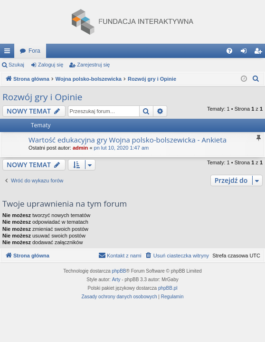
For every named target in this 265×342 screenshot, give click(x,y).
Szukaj (16, 64)
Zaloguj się (50, 64)
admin (80, 148)
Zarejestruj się (93, 64)
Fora (34, 51)
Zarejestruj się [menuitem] (260, 53)
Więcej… (9, 53)
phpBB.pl (168, 288)
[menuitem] (229, 51)
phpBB (119, 271)
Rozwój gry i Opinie (42, 97)
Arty (116, 279)
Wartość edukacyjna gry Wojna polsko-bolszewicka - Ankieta (127, 139)
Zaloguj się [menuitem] (246, 53)
